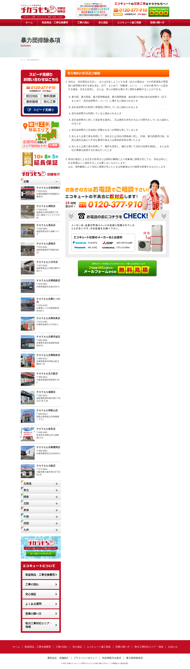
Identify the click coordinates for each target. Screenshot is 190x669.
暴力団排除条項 (134, 658)
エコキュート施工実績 (129, 22)
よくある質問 (33, 603)
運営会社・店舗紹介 (58, 658)
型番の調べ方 (157, 22)
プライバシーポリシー (85, 658)
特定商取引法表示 (111, 658)
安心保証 (103, 22)
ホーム (29, 22)
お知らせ (173, 647)
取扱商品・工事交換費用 (55, 22)
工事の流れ (83, 22)
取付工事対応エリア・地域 (38, 625)
